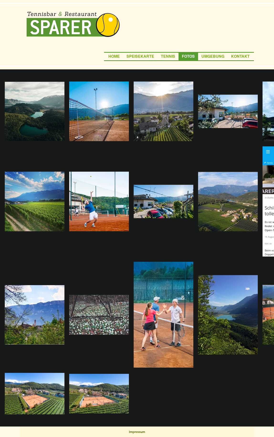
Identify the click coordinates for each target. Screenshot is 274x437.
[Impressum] (137, 432)
